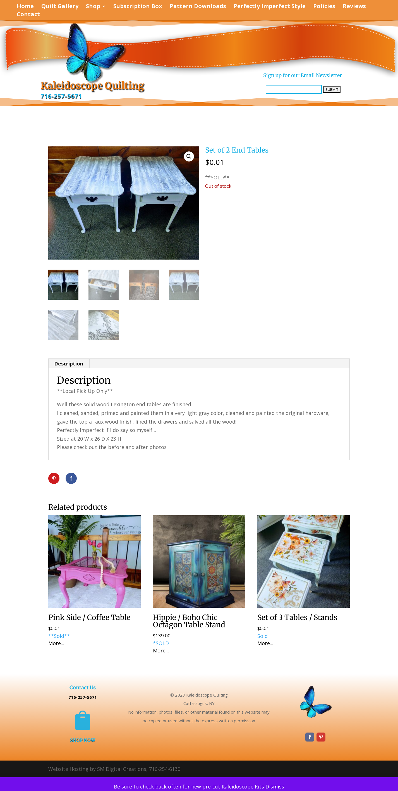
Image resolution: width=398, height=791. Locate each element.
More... (56, 643)
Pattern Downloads (198, 7)
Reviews (354, 7)
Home (25, 7)
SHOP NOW (82, 740)
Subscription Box (137, 7)
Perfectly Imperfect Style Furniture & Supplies (264, 201)
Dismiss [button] (274, 786)
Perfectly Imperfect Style (270, 7)
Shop (93, 7)
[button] (189, 156)
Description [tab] (68, 363)
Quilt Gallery (59, 7)
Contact (28, 15)
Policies (324, 7)
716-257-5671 (61, 96)
